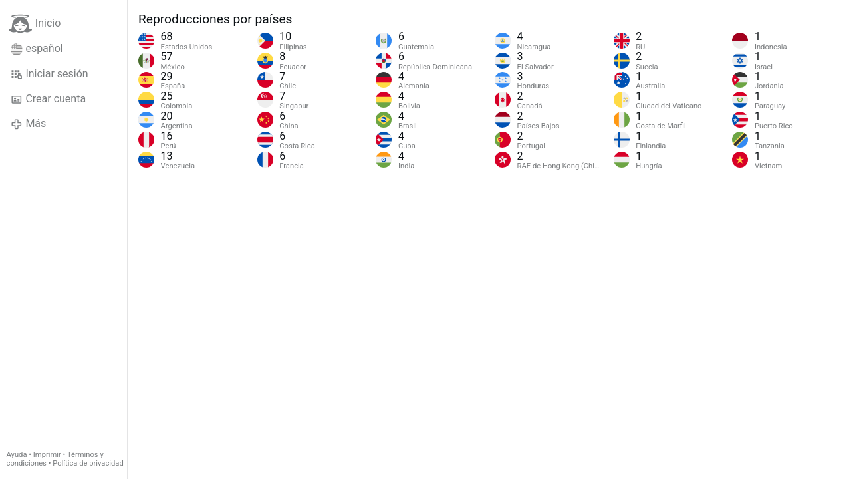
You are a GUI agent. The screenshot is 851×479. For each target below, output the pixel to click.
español (37, 48)
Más (28, 123)
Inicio (35, 23)
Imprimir (47, 454)
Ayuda (17, 454)
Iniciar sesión (49, 73)
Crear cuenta (48, 99)
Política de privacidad (88, 463)
